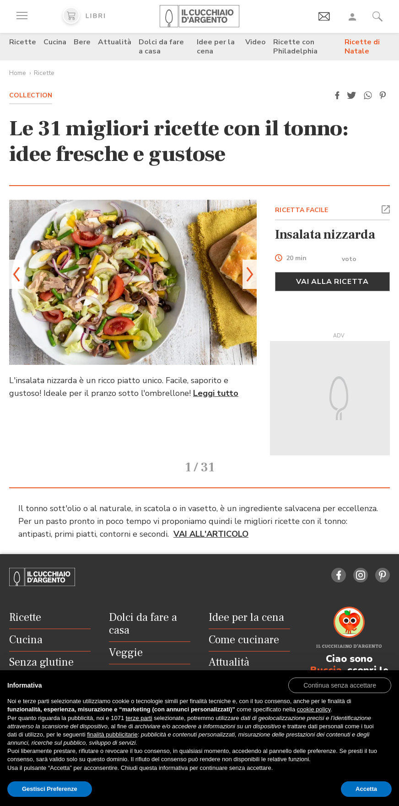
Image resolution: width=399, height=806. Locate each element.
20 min (296, 258)
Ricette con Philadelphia (295, 46)
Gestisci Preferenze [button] (49, 788)
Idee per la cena (216, 46)
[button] (337, 95)
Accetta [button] (366, 788)
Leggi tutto (215, 393)
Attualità (114, 42)
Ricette (22, 42)
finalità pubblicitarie (112, 734)
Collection (30, 95)
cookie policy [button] (313, 709)
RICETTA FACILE (301, 210)
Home (17, 73)
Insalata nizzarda (325, 234)
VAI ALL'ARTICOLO (210, 514)
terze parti (139, 718)
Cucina (54, 42)
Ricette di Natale (362, 46)
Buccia (326, 651)
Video (255, 42)
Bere (82, 42)
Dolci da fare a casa (161, 46)
